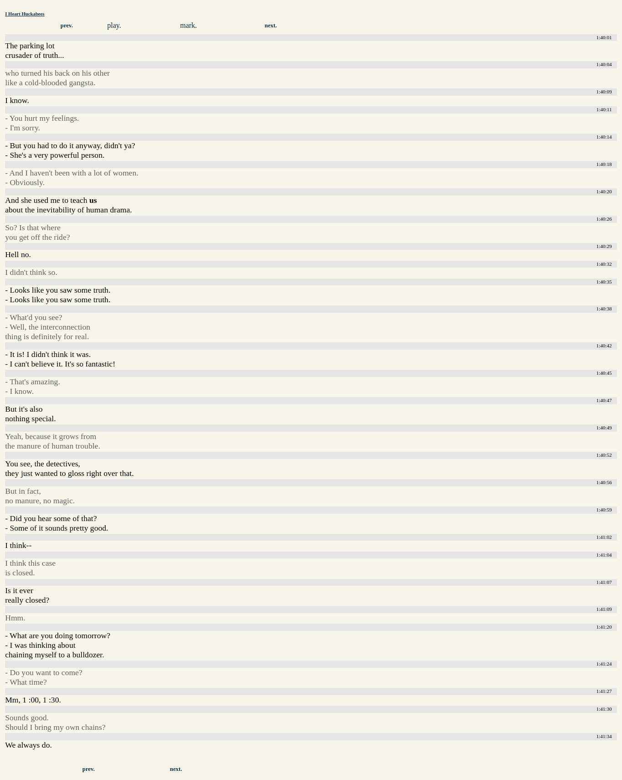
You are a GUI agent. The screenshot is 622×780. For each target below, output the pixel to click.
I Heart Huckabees (24, 13)
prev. (67, 25)
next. (271, 25)
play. (114, 25)
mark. (188, 25)
